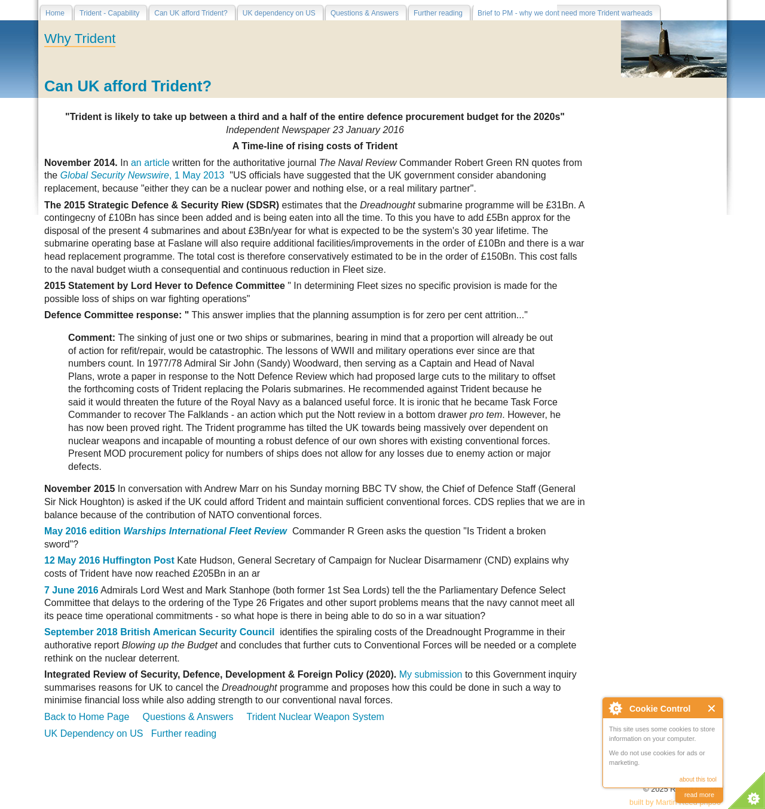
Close (712, 708)
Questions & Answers (188, 717)
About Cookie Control (615, 708)
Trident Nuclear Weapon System (315, 717)
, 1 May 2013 (142, 175)
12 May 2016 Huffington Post (109, 560)
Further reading (183, 733)
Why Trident (79, 38)
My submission (431, 674)
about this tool (698, 779)
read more (699, 794)
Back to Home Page (86, 717)
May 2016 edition (167, 531)
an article (150, 163)
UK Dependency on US (93, 733)
